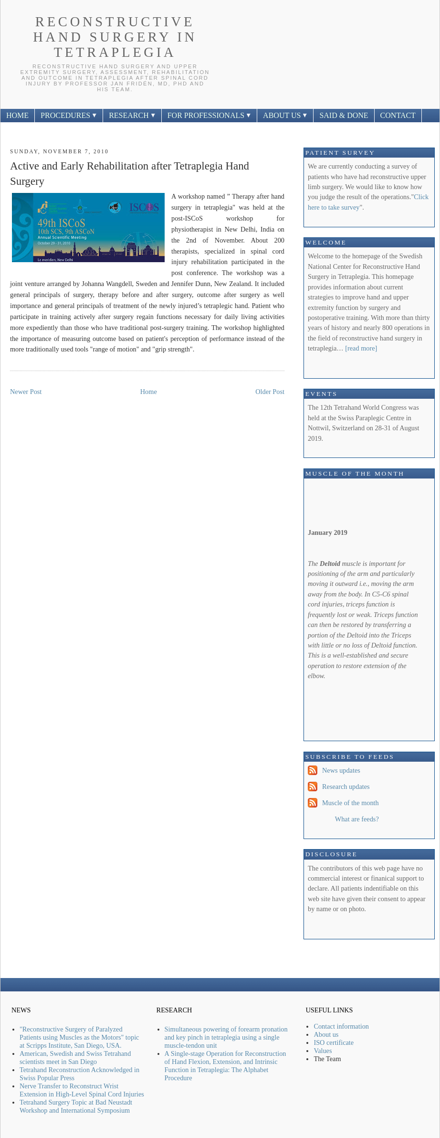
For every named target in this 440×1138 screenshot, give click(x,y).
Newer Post (26, 391)
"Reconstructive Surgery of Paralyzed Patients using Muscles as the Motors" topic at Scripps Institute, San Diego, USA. (79, 1037)
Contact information (341, 1026)
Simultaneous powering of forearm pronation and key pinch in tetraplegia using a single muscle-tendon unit (226, 1037)
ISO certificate (334, 1042)
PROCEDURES (69, 115)
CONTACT (398, 115)
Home (148, 391)
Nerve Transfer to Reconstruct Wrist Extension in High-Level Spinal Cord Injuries (82, 1090)
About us (326, 1034)
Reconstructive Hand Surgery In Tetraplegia (115, 37)
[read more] (361, 348)
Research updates (346, 786)
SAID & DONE (343, 115)
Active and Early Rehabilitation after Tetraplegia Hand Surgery (129, 173)
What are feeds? (357, 819)
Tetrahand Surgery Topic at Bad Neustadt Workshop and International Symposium (76, 1106)
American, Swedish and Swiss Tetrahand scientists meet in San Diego (75, 1057)
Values (323, 1050)
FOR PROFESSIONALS (209, 115)
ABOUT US (285, 115)
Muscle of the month (350, 803)
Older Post (269, 391)
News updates (341, 770)
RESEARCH (132, 115)
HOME (17, 115)
